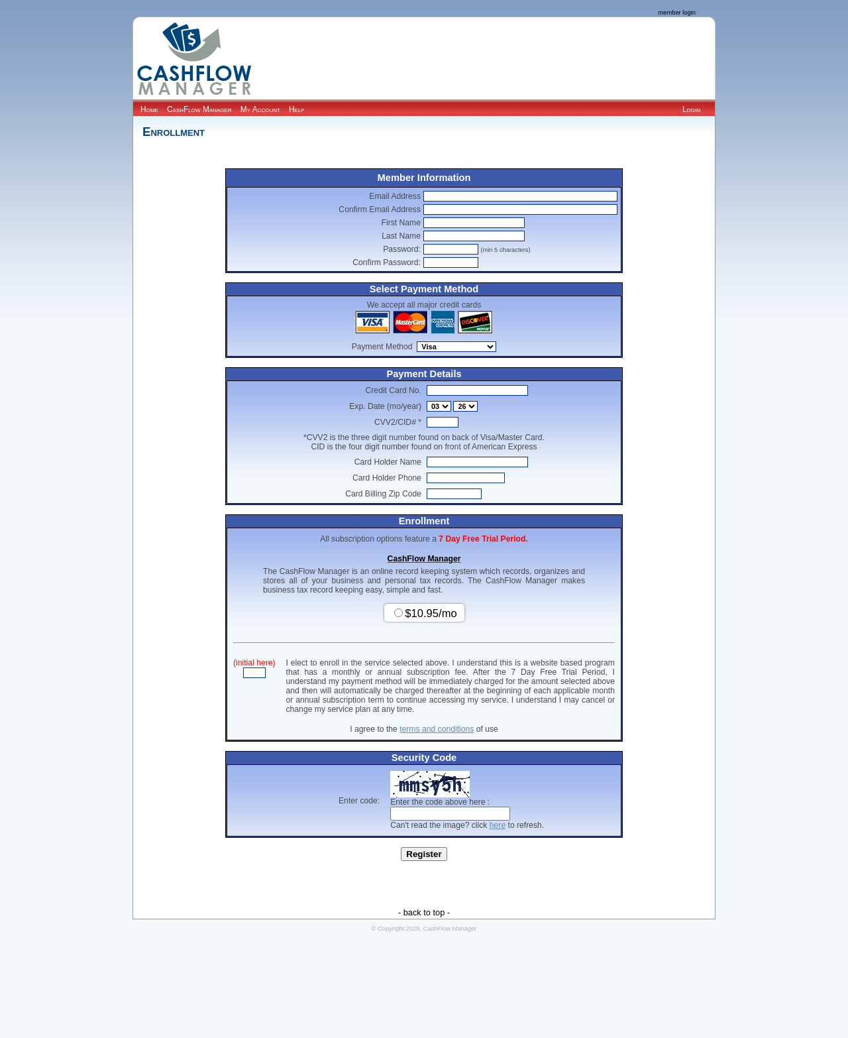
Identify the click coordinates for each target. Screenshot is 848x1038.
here (497, 825)
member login (677, 12)
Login (691, 109)
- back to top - (424, 912)
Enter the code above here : (440, 802)
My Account (260, 109)
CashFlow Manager (199, 109)
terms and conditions (436, 729)
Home (149, 109)
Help (297, 109)
